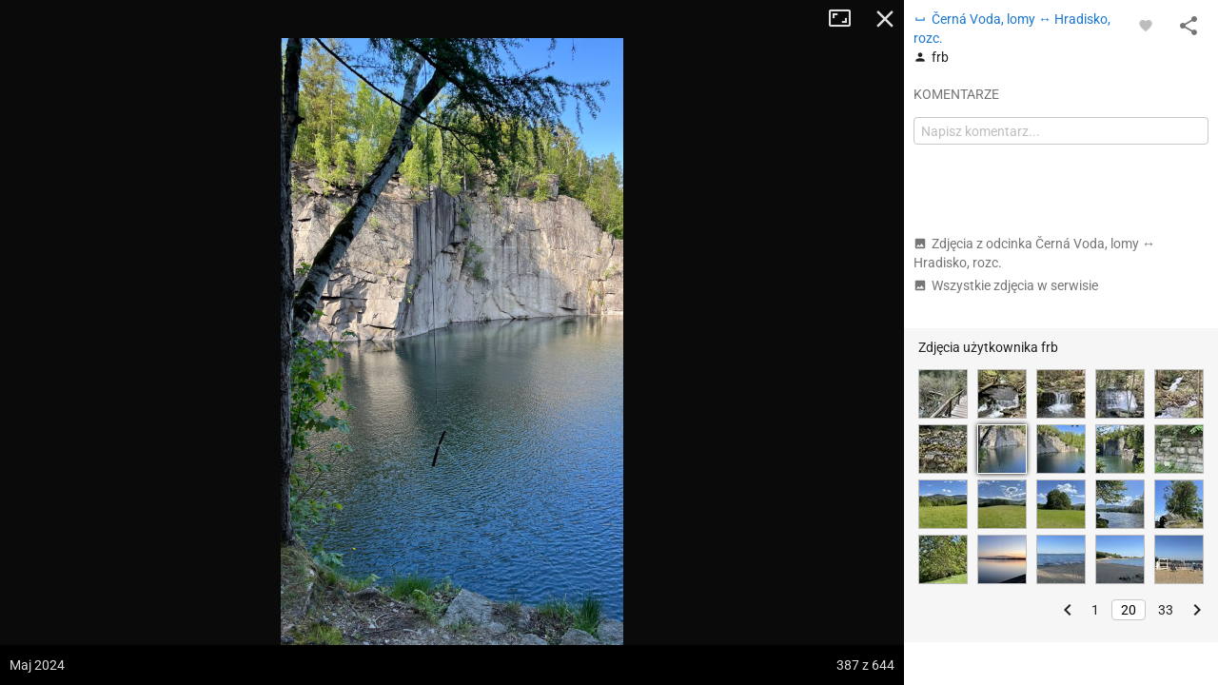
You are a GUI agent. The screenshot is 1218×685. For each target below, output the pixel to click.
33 (1165, 609)
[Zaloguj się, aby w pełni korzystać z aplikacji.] (1145, 24)
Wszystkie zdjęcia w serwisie (1006, 285)
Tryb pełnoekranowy (847, 19)
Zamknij (885, 19)
